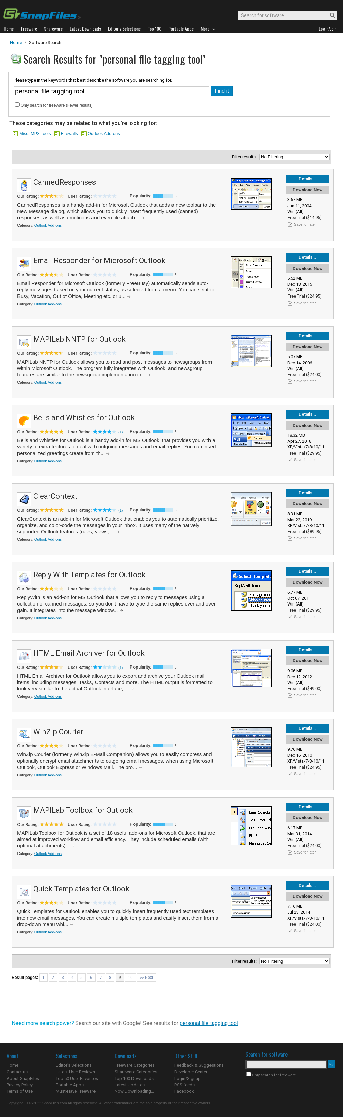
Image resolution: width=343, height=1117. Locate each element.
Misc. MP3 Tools (35, 133)
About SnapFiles (23, 1078)
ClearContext (55, 496)
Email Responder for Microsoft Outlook (99, 260)
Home (16, 42)
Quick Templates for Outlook (81, 889)
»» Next (146, 977)
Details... (307, 178)
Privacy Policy (20, 1084)
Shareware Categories (136, 1071)
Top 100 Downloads (134, 1078)
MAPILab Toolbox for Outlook (83, 810)
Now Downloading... (134, 1091)
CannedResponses (64, 182)
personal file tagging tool (209, 1023)
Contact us (17, 1071)
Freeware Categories (135, 1065)
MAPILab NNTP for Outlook (79, 339)
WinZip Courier (58, 731)
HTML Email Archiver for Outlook (89, 653)
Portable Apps (70, 1084)
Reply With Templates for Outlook (89, 574)
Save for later (305, 224)
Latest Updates (130, 1084)
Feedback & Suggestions (199, 1065)
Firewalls (69, 133)
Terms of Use (20, 1091)
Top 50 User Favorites (77, 1078)
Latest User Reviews (75, 1071)
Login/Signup (187, 1078)
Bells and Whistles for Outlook (84, 417)
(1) (120, 432)
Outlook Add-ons (104, 133)
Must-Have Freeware (76, 1091)
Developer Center (190, 1071)
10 (130, 977)
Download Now (308, 189)
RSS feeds (184, 1084)
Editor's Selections (74, 1065)
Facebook (184, 1091)
